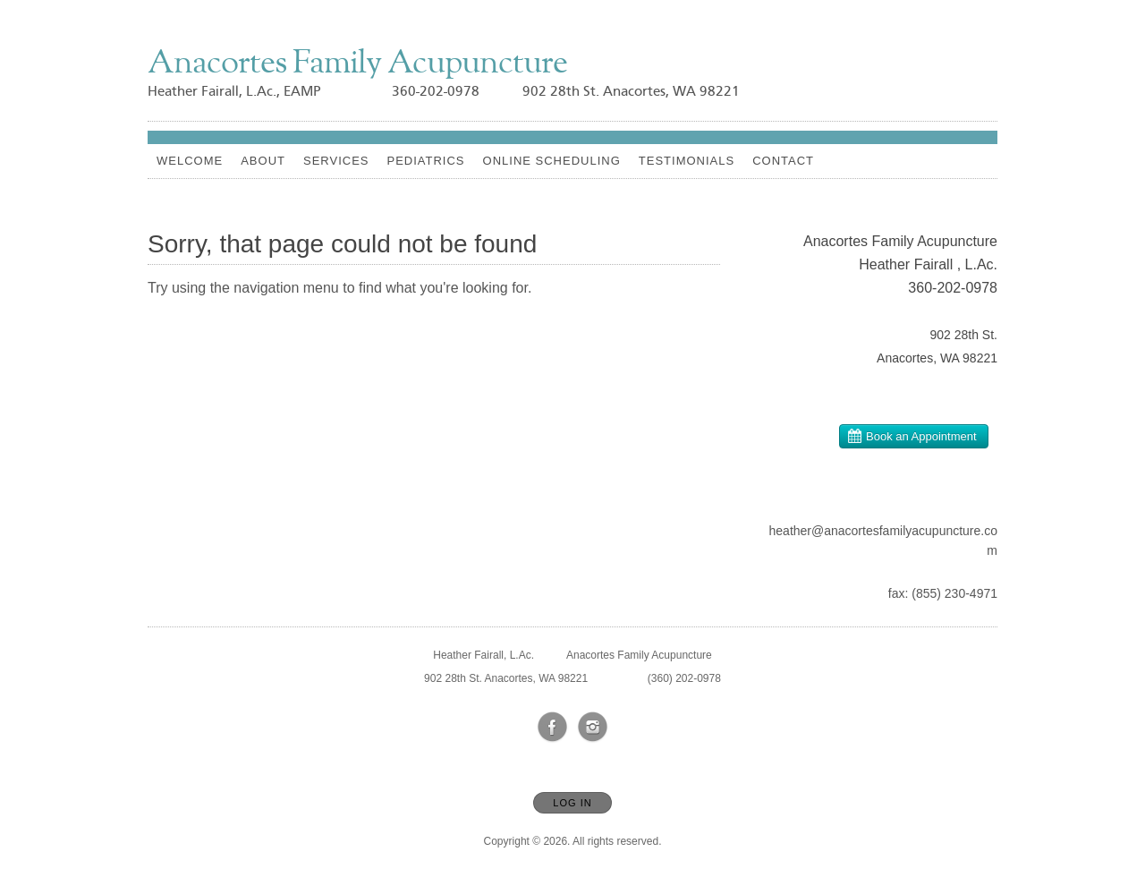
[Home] (357, 65)
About (263, 160)
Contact (783, 160)
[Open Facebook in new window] (553, 727)
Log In (572, 802)
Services (336, 160)
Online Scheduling (552, 160)
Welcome (190, 160)
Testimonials (686, 160)
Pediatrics (425, 160)
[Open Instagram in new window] (593, 727)
